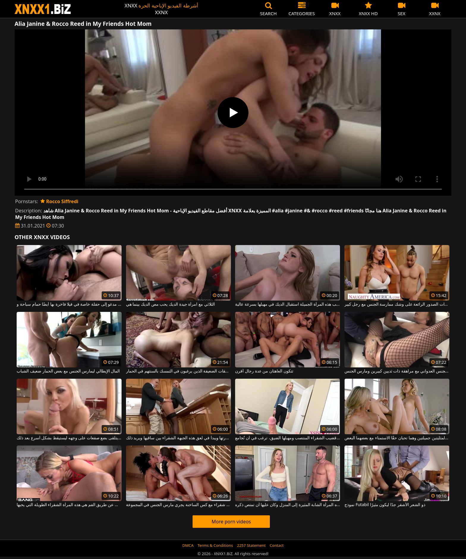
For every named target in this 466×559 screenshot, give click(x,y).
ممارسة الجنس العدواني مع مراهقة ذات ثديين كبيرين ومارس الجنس (396, 371)
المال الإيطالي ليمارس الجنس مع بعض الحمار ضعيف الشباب (68, 371)
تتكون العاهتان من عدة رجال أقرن (264, 371)
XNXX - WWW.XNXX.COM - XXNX (43, 9)
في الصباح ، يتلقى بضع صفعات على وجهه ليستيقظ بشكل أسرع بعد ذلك (69, 438)
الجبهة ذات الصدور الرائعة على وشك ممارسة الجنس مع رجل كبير (396, 304)
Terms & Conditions (215, 545)
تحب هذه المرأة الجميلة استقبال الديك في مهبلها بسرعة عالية (287, 304)
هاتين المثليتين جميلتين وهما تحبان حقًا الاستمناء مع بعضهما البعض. (396, 438)
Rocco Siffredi (59, 201)
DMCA (188, 545)
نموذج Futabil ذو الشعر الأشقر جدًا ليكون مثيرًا (384, 505)
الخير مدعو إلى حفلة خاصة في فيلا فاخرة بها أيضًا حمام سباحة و (69, 304)
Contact (277, 545)
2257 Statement (251, 545)
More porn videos (231, 521)
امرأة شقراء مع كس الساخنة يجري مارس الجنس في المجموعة (178, 505)
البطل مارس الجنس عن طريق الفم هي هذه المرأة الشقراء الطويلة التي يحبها (69, 505)
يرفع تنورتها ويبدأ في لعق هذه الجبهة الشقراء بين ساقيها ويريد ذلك (178, 438)
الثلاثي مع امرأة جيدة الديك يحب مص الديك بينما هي (170, 304)
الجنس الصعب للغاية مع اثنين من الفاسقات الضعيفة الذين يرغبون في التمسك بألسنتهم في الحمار (178, 371)
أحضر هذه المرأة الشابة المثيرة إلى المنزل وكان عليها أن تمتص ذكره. (287, 505)
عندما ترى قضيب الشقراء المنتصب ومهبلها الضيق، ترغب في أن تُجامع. (287, 438)
